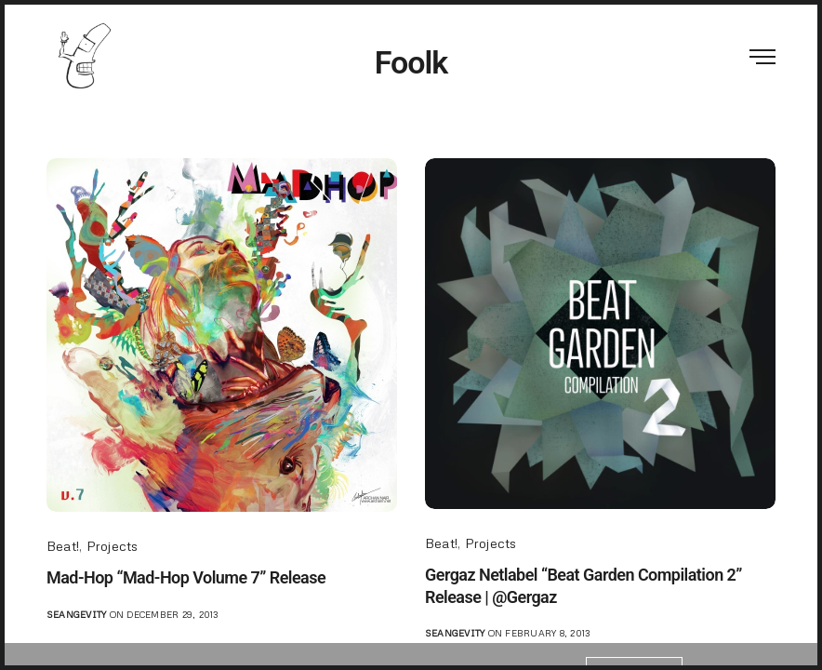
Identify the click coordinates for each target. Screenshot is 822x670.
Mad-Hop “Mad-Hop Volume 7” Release (185, 577)
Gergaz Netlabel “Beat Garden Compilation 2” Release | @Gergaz (583, 585)
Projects (112, 546)
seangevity (76, 614)
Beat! (62, 546)
